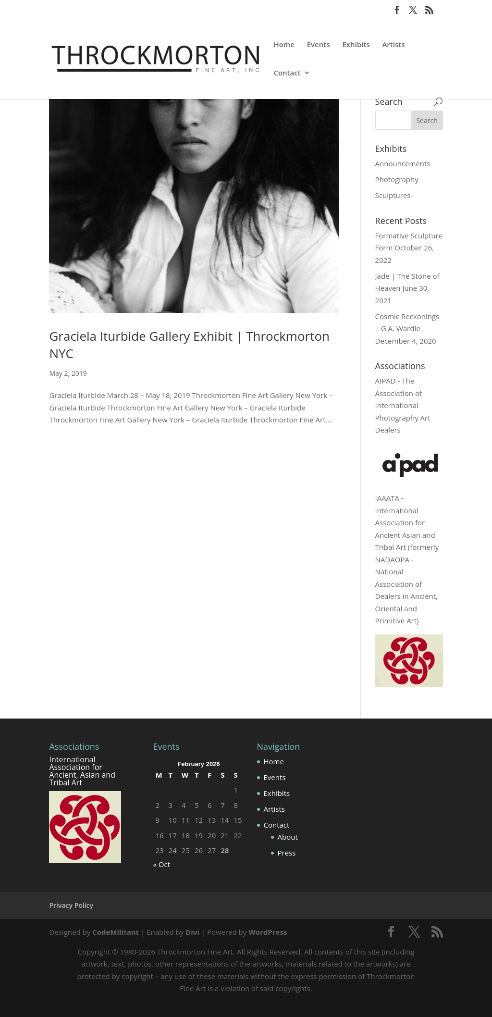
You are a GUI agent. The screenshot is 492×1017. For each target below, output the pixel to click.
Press (287, 852)
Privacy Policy (71, 905)
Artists (393, 45)
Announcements (402, 163)
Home (283, 45)
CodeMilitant (115, 932)
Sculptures (393, 195)
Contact (286, 73)
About (288, 837)
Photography (396, 179)
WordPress (267, 932)
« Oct (161, 864)
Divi (192, 932)
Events (318, 45)
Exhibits (355, 45)
